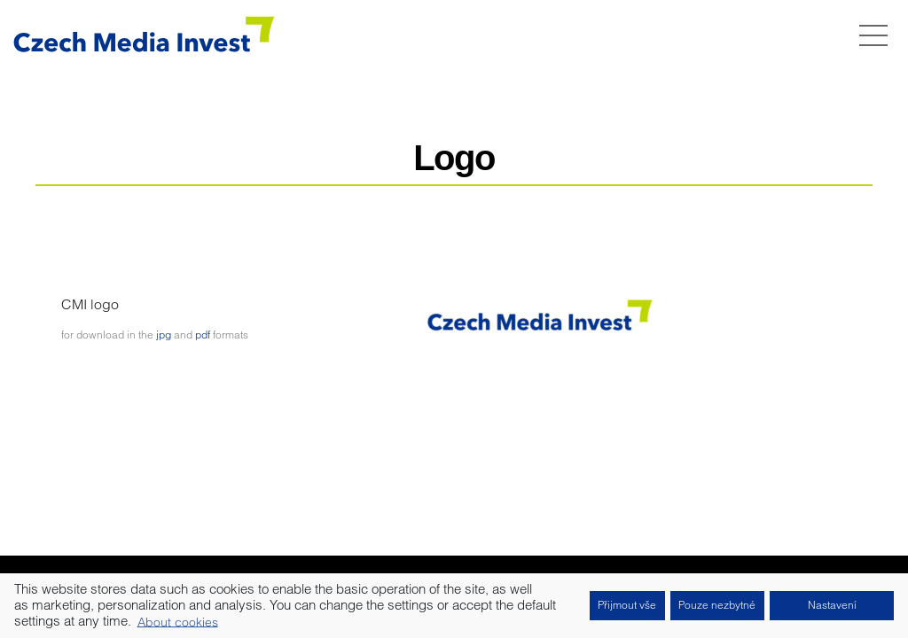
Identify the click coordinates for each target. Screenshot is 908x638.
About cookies (177, 621)
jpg (163, 334)
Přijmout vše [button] (627, 604)
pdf (202, 334)
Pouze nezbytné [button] (716, 604)
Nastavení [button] (832, 604)
